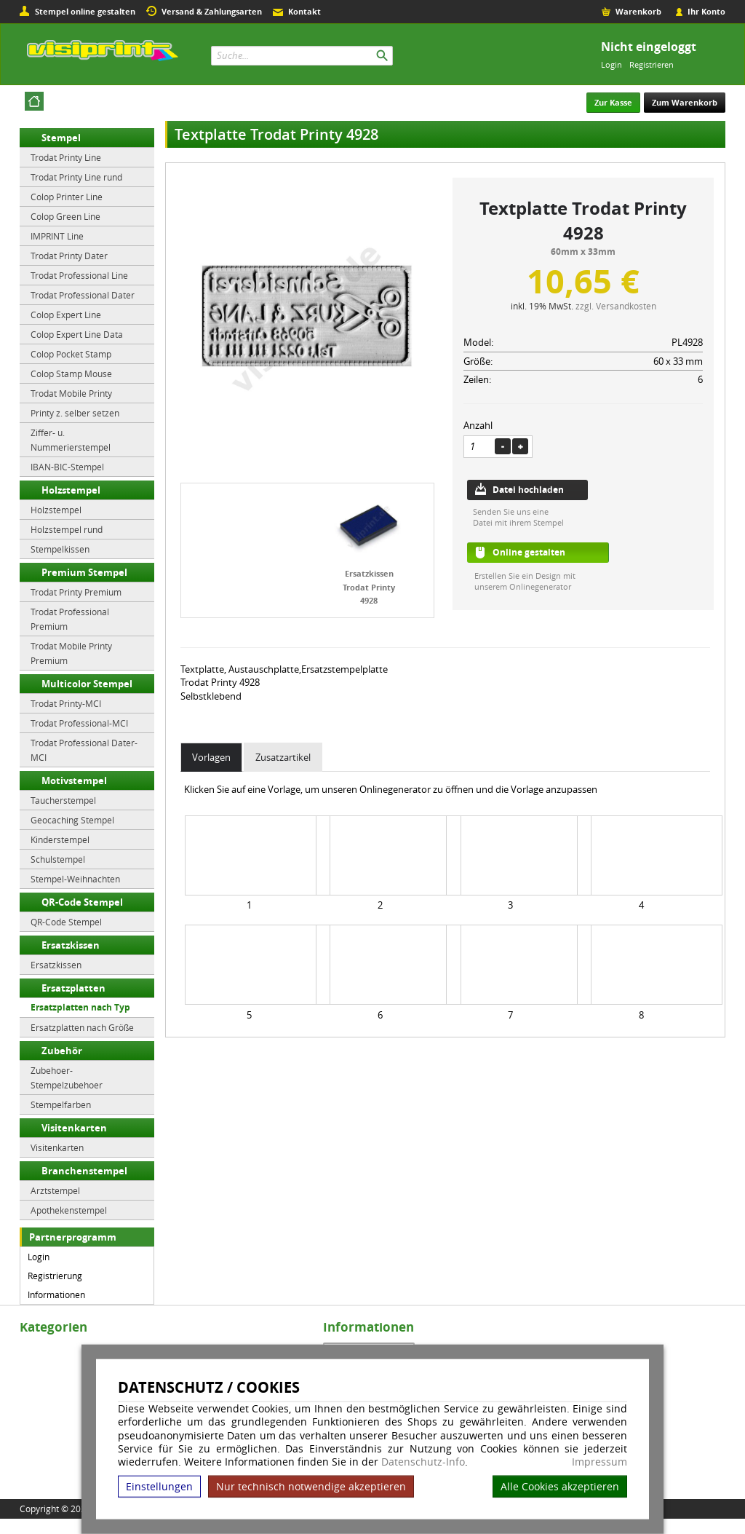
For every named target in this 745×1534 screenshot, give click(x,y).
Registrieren (651, 64)
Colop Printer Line (67, 196)
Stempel (61, 137)
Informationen (56, 1294)
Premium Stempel (84, 572)
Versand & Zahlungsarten (212, 11)
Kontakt (304, 11)
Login (611, 64)
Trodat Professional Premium (70, 619)
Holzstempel (70, 490)
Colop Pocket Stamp (71, 354)
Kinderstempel (60, 839)
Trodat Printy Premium (76, 592)
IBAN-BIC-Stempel (67, 467)
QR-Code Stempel (82, 902)
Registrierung (55, 1275)
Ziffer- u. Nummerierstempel (71, 440)
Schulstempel (58, 859)
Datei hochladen (528, 489)
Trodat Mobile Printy (71, 393)
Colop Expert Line (66, 314)
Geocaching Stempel (72, 820)
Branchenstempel (84, 1170)
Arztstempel (55, 1190)
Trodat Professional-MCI (79, 723)
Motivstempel (74, 780)
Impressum (599, 1461)
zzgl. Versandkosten (615, 306)
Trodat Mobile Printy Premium (71, 653)
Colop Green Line (65, 216)
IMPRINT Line (57, 236)
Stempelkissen (60, 549)
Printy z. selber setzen (75, 413)
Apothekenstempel (69, 1210)
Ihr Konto (706, 11)
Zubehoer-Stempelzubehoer (67, 1077)
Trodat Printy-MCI (66, 703)
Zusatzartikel (283, 757)
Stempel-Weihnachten (75, 879)
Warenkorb (638, 11)
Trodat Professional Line (79, 275)
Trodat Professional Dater (83, 295)
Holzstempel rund (67, 529)
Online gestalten (529, 552)
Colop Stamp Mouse (71, 373)
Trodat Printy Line (66, 157)
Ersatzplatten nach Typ (80, 1007)
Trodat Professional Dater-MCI (84, 750)
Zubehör (61, 1050)
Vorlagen (211, 757)
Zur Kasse (613, 102)
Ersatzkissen (70, 945)
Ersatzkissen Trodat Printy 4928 (369, 587)
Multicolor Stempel (86, 683)
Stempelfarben (61, 1104)
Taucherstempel (63, 800)
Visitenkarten (74, 1127)
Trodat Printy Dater (69, 255)
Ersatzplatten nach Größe (82, 1027)
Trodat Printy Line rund (76, 177)
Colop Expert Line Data (77, 334)
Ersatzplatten (73, 988)
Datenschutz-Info (423, 1461)
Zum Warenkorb (684, 102)
